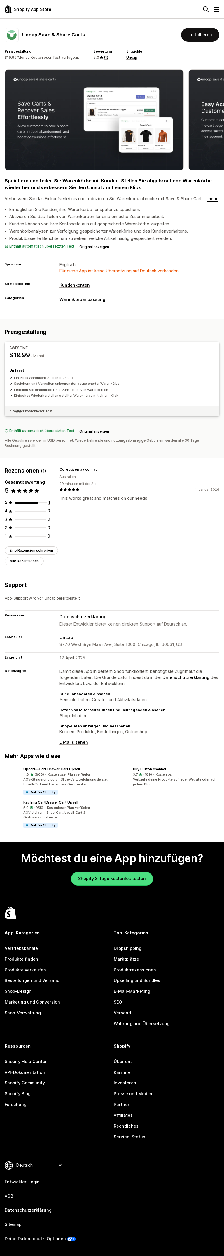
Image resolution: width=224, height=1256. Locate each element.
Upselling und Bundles (137, 980)
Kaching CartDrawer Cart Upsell (50, 802)
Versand (122, 1012)
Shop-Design (18, 991)
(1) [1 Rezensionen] (106, 57)
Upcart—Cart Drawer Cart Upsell (51, 769)
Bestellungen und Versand (32, 980)
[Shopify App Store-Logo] (28, 9)
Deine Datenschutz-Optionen (35, 1238)
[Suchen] (206, 9)
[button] (57, 781)
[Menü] (216, 9)
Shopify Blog (18, 1093)
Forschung (16, 1104)
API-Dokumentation (25, 1072)
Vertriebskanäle (21, 948)
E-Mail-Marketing (132, 991)
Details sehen (74, 742)
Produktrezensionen (135, 969)
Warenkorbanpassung (82, 299)
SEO (118, 1001)
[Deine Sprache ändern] (38, 1165)
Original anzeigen (94, 247)
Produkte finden (21, 959)
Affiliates (123, 1115)
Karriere (122, 1072)
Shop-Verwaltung (23, 1012)
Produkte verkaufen (25, 969)
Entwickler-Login (22, 1181)
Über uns (123, 1061)
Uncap (131, 57)
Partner (122, 1104)
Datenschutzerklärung (83, 616)
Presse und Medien (134, 1093)
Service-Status (129, 1136)
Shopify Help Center (26, 1061)
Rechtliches (126, 1125)
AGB (9, 1196)
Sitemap (13, 1224)
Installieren (200, 34)
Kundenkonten (75, 285)
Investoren (125, 1082)
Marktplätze (126, 959)
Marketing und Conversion (32, 1001)
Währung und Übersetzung (142, 1023)
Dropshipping (127, 948)
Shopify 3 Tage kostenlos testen (112, 878)
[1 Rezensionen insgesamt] (49, 502)
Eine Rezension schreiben (31, 550)
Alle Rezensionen (24, 561)
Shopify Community (25, 1082)
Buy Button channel (149, 769)
